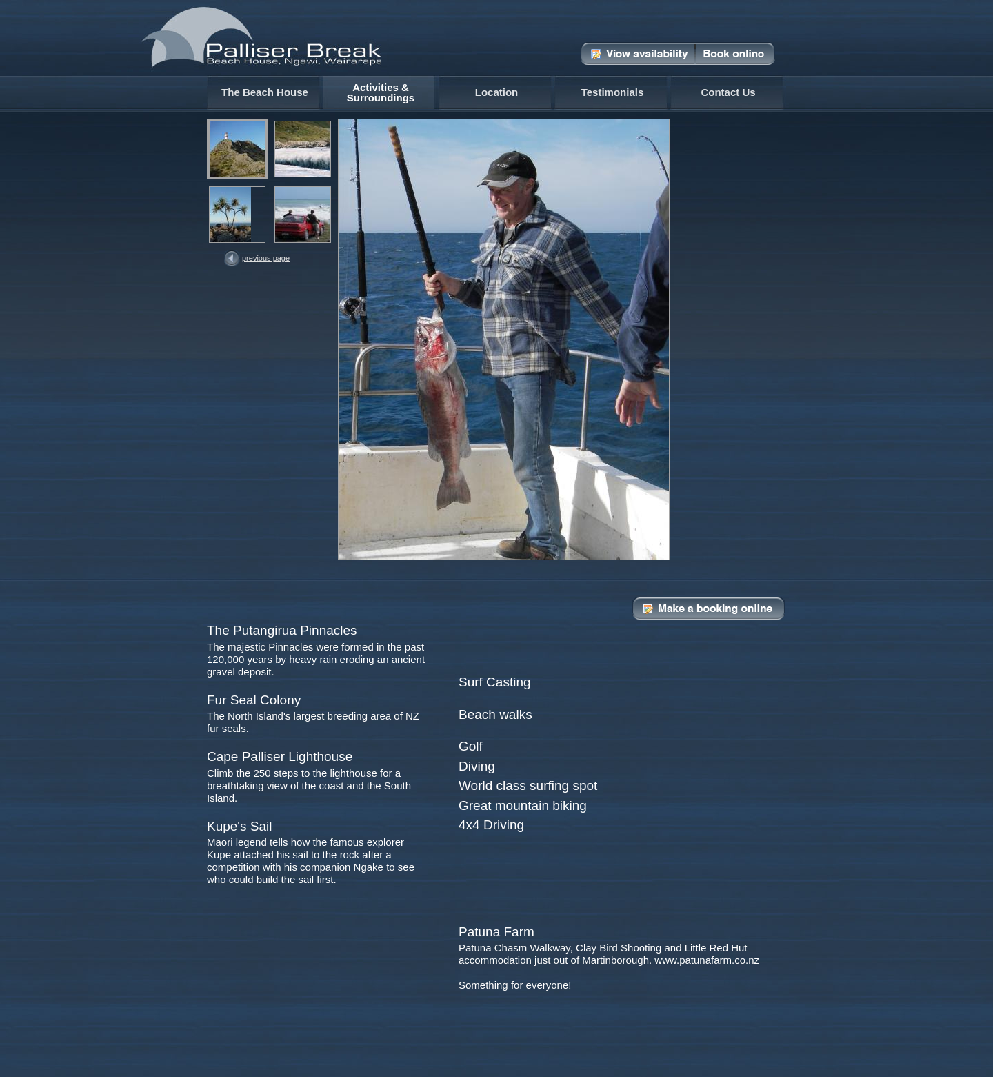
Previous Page (266, 258)
